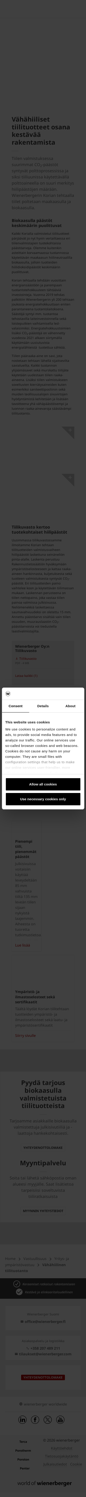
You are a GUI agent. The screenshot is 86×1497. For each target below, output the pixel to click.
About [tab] (70, 706)
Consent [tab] (15, 706)
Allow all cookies (43, 784)
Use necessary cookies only (43, 799)
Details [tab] (43, 706)
